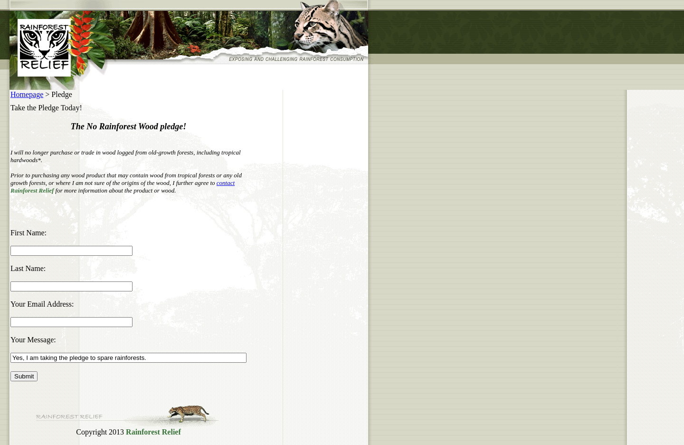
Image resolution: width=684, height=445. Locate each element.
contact (226, 182)
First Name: (28, 233)
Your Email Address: (42, 304)
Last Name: (28, 268)
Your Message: (33, 340)
